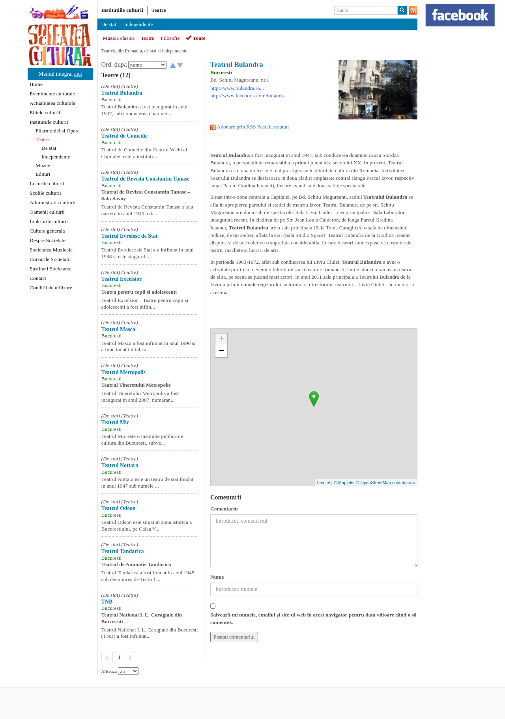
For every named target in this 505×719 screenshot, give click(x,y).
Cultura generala (47, 231)
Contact (38, 278)
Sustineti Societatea (50, 269)
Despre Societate (47, 240)
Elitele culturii (45, 112)
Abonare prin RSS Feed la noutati (253, 127)
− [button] (221, 351)
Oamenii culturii (47, 212)
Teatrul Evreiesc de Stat (129, 236)
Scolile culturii (45, 193)
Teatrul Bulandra (121, 93)
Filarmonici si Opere (58, 131)
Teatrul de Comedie (124, 136)
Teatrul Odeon (118, 508)
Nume (217, 577)
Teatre (42, 139)
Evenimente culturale (52, 94)
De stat (48, 148)
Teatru (147, 38)
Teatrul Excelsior (121, 279)
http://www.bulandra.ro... (237, 88)
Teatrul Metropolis (123, 372)
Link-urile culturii (49, 221)
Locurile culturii (47, 183)
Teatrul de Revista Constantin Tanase (145, 179)
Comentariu (224, 509)
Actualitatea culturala (52, 103)
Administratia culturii (53, 202)
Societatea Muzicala (51, 250)
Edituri (43, 174)
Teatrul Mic (115, 422)
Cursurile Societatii (50, 259)
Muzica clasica (119, 38)
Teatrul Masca (118, 329)
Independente (55, 157)
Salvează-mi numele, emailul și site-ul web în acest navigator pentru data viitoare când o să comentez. (313, 618)
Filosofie (170, 38)
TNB (107, 602)
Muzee (43, 165)
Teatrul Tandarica (122, 551)
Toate (195, 38)
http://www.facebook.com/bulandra (248, 96)
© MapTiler (344, 482)
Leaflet (323, 482)
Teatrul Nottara (119, 465)
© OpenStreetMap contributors (385, 482)
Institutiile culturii (49, 122)
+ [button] (221, 339)
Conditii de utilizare (51, 288)
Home (36, 84)
